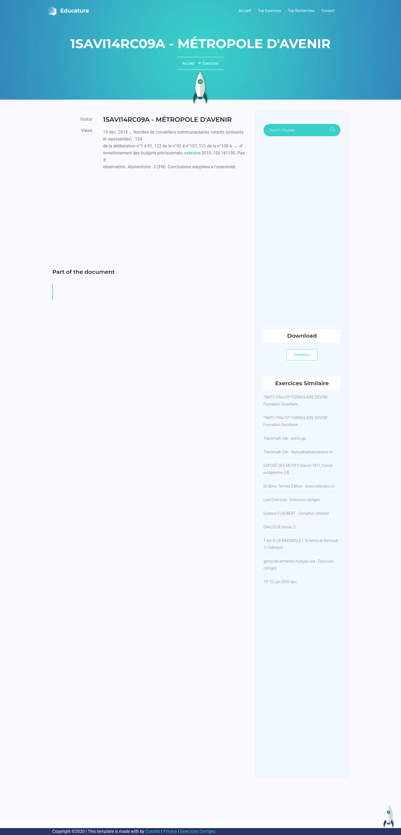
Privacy (170, 831)
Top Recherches (301, 11)
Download (302, 355)
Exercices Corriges (197, 831)
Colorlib (153, 831)
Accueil (245, 11)
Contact (328, 11)
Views (86, 130)
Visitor (86, 119)
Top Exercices (269, 11)
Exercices (211, 63)
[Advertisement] (175, 212)
